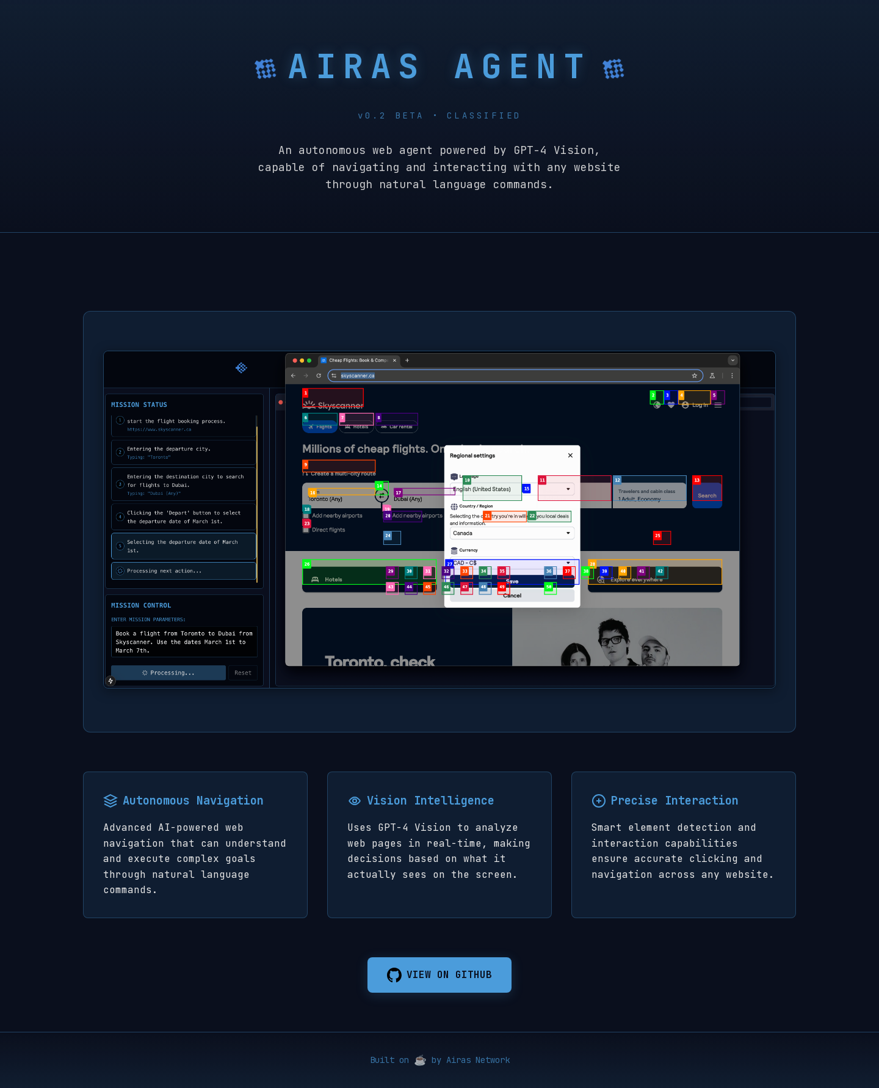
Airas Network (478, 1059)
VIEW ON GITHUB (439, 975)
